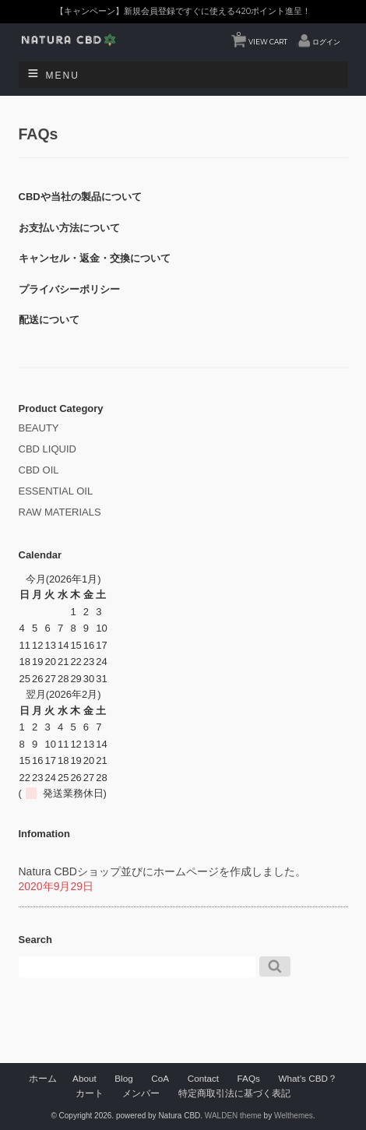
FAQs (249, 1078)
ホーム (43, 1078)
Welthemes (293, 1115)
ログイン (326, 41)
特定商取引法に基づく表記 (234, 1093)
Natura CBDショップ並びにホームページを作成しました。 (162, 871)
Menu (62, 75)
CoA (160, 1078)
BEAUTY (39, 428)
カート (90, 1093)
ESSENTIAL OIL (56, 491)
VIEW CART (262, 38)
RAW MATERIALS (60, 512)
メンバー (141, 1093)
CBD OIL (39, 470)
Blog (123, 1078)
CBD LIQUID (47, 449)
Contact (203, 1078)
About (84, 1078)
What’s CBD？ (307, 1078)
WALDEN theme (233, 1115)
